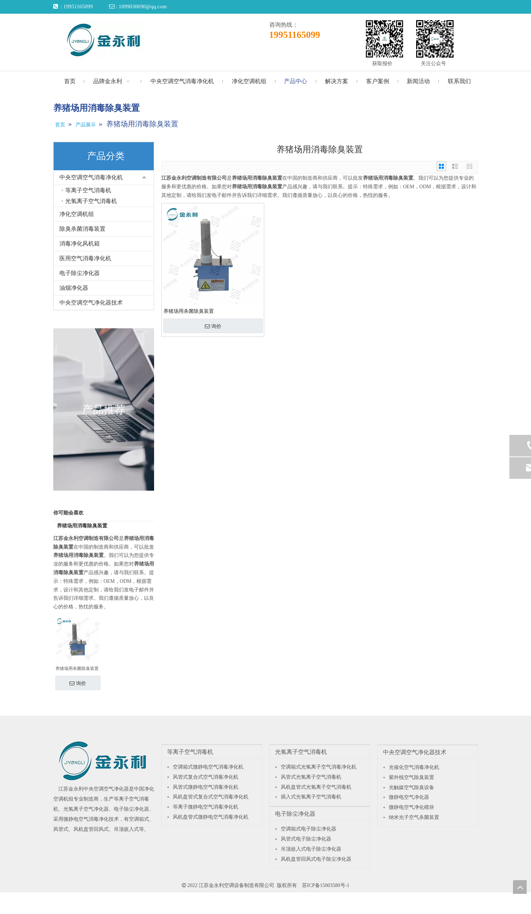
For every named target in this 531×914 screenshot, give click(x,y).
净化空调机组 (76, 214)
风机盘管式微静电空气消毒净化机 (210, 817)
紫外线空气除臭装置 (411, 777)
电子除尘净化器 (79, 273)
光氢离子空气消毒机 (91, 201)
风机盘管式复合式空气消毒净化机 (210, 797)
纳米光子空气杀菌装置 (414, 817)
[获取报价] (384, 38)
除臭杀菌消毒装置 (82, 229)
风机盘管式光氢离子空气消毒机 (316, 787)
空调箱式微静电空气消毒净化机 (208, 767)
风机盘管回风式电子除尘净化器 (316, 859)
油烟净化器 (73, 288)
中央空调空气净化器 (106, 789)
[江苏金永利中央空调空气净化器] (102, 760)
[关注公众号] (434, 38)
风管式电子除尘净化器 (306, 839)
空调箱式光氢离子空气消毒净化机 (318, 767)
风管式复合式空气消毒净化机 (205, 777)
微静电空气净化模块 (411, 807)
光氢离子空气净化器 (86, 809)
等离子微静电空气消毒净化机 (205, 807)
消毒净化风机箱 (79, 243)
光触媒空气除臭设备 (411, 787)
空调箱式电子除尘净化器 (308, 829)
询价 (77, 683)
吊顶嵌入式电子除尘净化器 (311, 849)
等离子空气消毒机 (88, 190)
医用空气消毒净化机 (85, 258)
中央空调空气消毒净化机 (91, 177)
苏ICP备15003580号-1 (325, 885)
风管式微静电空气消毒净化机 (205, 787)
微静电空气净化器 (409, 797)
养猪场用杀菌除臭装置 (77, 668)
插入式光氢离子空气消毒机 (311, 797)
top (520, 887)
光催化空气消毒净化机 (414, 767)
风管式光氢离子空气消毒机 (311, 777)
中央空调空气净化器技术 (91, 303)
